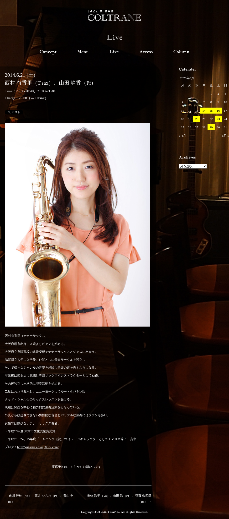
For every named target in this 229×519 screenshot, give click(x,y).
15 (211, 110)
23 (218, 119)
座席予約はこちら (64, 467)
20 (196, 119)
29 (211, 127)
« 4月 (182, 135)
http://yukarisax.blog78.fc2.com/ (38, 447)
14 (203, 110)
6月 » (225, 135)
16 (218, 110)
